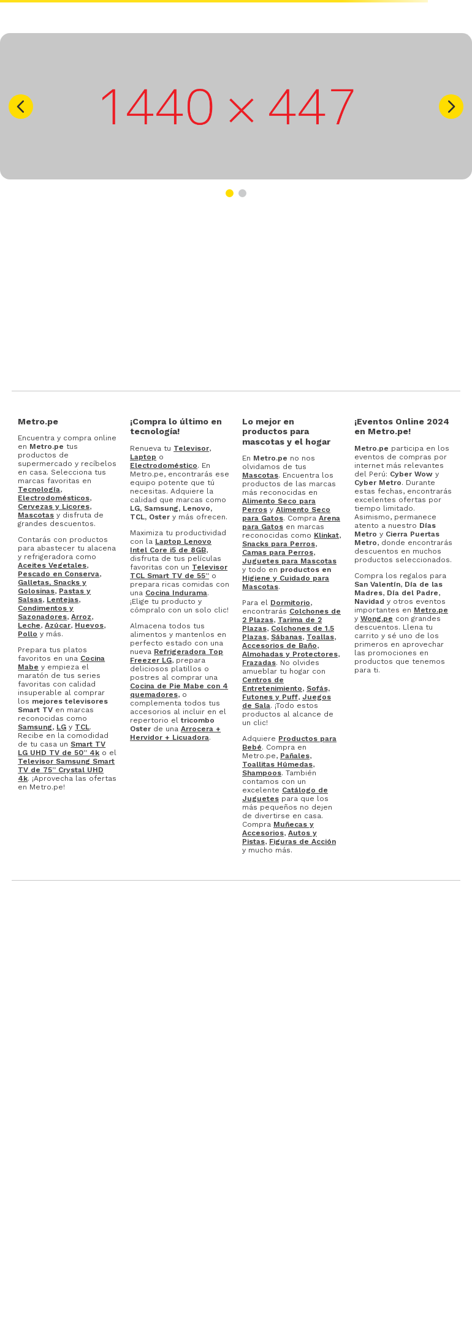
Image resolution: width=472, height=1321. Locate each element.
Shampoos (261, 773)
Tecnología (39, 489)
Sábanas (286, 637)
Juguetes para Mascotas (289, 561)
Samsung (35, 727)
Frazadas (259, 662)
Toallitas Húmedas (277, 764)
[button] (21, 106)
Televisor (191, 448)
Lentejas (62, 599)
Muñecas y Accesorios (278, 828)
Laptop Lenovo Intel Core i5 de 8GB (170, 545)
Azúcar (57, 625)
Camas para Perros (277, 552)
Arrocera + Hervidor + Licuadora (175, 733)
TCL (82, 727)
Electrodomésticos (53, 498)
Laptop (143, 457)
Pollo (27, 634)
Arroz (81, 616)
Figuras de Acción (302, 841)
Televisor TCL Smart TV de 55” (178, 571)
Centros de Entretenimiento (272, 684)
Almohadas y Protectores (290, 654)
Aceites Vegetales (52, 565)
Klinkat (326, 535)
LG (61, 727)
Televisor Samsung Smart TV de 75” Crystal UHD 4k (66, 770)
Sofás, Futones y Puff (286, 692)
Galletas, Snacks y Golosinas (52, 586)
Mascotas (36, 515)
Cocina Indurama (176, 593)
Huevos (89, 625)
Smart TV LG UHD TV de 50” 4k (61, 748)
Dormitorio (290, 602)
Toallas (320, 637)
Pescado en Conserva (58, 574)
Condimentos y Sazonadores (46, 612)
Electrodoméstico (163, 465)
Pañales (295, 755)
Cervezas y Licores (53, 506)
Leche (29, 625)
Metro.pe (431, 610)
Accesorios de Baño (279, 645)
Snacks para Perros (278, 544)
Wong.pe (376, 618)
